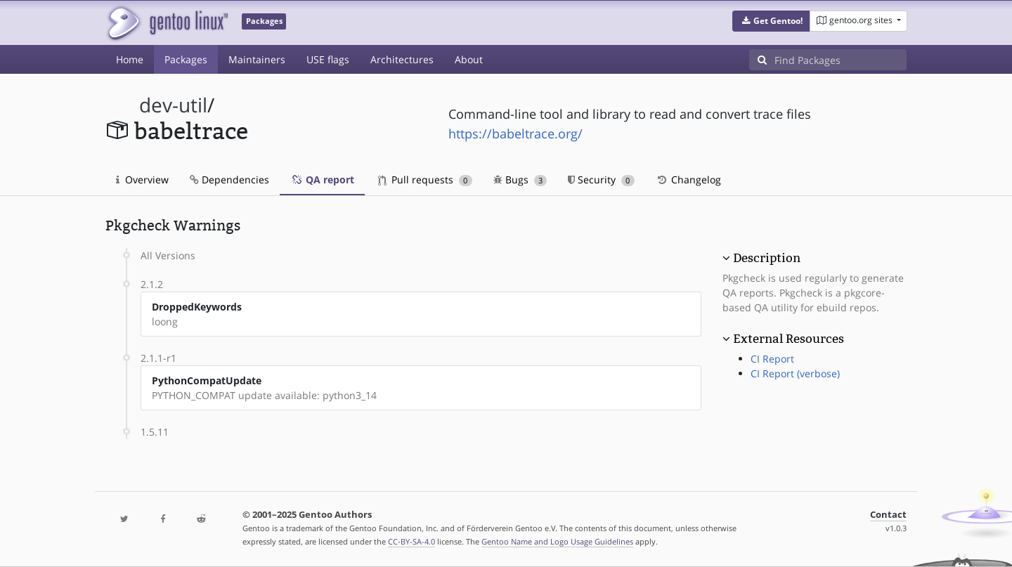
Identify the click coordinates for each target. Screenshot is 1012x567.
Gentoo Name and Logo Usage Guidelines (557, 541)
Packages (185, 59)
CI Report (772, 358)
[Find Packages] (840, 59)
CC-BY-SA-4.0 (411, 541)
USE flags (327, 59)
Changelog (688, 179)
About (469, 59)
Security (601, 179)
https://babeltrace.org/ (515, 133)
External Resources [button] (788, 339)
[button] (771, 21)
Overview (142, 179)
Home (129, 59)
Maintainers (256, 59)
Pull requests (425, 179)
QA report (322, 179)
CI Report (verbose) (795, 373)
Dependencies (229, 179)
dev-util (173, 105)
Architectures (402, 59)
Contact (888, 515)
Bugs (520, 179)
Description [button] (766, 258)
